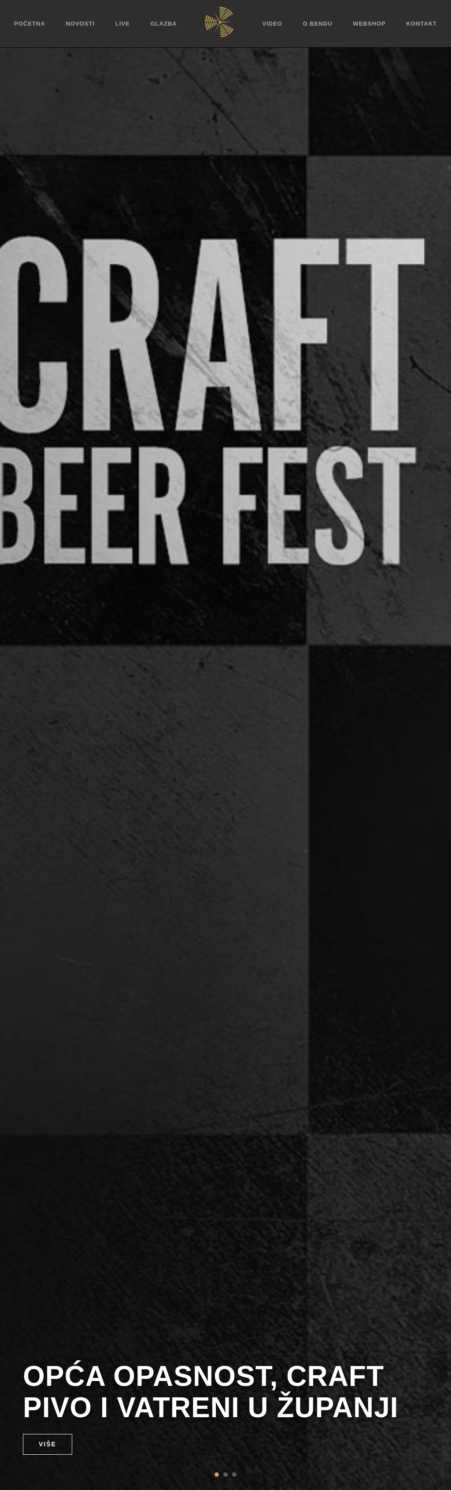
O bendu (318, 23)
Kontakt (421, 23)
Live (122, 23)
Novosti (80, 23)
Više (47, 1444)
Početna (29, 23)
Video (272, 23)
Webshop (369, 23)
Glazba (163, 23)
